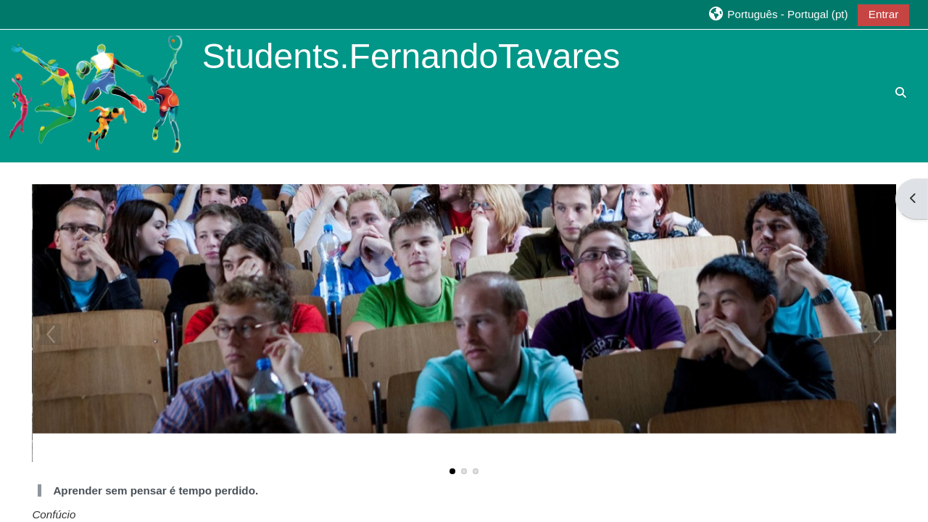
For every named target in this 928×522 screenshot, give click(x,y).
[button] (777, 14)
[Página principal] (100, 94)
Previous (50, 334)
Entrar (883, 14)
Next (878, 334)
